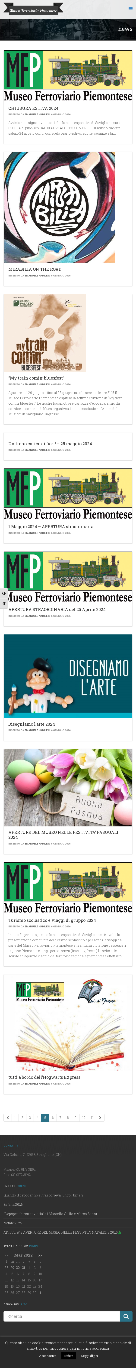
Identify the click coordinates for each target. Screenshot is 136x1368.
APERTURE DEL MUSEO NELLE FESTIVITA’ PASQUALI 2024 (63, 834)
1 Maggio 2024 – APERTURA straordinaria (50, 526)
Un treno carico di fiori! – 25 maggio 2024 (50, 443)
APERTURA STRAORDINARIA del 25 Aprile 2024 (57, 609)
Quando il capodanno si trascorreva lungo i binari (43, 1195)
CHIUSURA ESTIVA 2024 (33, 108)
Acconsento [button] (48, 1356)
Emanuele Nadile (36, 114)
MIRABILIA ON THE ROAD (34, 269)
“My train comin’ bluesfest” (36, 378)
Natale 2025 (12, 1223)
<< (6, 1255)
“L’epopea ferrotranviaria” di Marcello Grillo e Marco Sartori (50, 1214)
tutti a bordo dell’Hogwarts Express (44, 1077)
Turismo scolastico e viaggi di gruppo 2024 (52, 920)
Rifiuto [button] (68, 1356)
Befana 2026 (13, 1204)
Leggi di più (89, 1356)
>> (40, 1255)
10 (83, 1117)
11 (92, 1117)
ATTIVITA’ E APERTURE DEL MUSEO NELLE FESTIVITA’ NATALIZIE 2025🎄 (62, 1232)
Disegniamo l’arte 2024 (31, 724)
